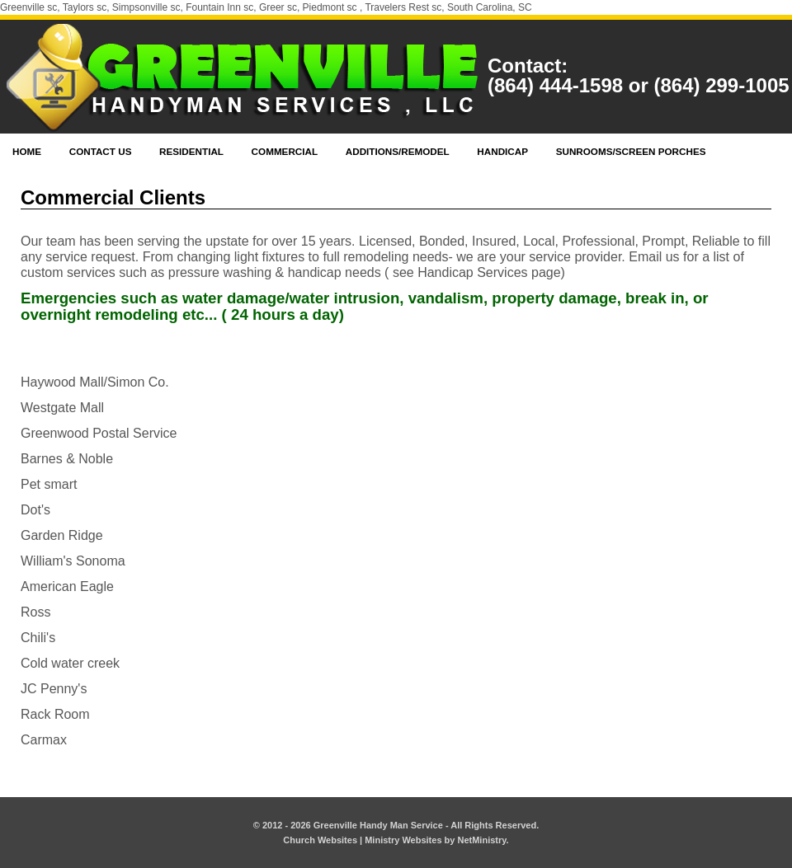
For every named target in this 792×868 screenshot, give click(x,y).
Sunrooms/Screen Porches (631, 151)
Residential (191, 151)
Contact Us (100, 151)
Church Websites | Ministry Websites (363, 840)
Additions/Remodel (398, 151)
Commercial (285, 151)
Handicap (502, 151)
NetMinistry (481, 840)
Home (26, 151)
